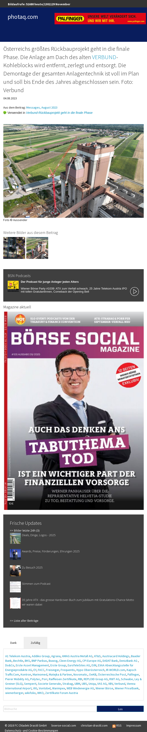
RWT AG (114, 679)
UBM (77, 684)
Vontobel (45, 688)
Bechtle (18, 661)
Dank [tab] (13, 643)
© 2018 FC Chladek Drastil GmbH (26, 725)
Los (120, 709)
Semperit (30, 684)
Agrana (55, 656)
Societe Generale (49, 684)
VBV (110, 684)
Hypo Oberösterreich (90, 670)
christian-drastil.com (94, 725)
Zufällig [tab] (35, 643)
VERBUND (104, 57)
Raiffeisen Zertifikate (62, 679)
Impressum (133, 725)
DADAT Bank (110, 661)
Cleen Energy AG (70, 661)
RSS (117, 725)
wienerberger (14, 693)
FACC (41, 670)
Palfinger (133, 674)
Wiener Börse (104, 688)
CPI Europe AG (91, 661)
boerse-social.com (63, 725)
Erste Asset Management (32, 665)
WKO (40, 693)
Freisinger (52, 670)
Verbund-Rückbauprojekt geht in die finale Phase (59, 112)
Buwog (53, 661)
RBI (80, 679)
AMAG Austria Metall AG (77, 656)
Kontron (26, 674)
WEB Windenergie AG (80, 688)
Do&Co (9, 665)
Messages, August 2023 (41, 107)
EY (35, 670)
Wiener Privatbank (127, 688)
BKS (27, 661)
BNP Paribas (39, 661)
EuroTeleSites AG (79, 665)
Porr (44, 679)
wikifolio (30, 693)
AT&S (97, 656)
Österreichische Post (112, 674)
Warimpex (58, 688)
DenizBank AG (128, 661)
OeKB (92, 674)
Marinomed (40, 674)
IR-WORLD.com (115, 670)
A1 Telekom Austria (17, 656)
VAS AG (102, 684)
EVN (94, 665)
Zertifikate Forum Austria (61, 693)
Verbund (119, 684)
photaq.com (23, 17)
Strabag (67, 684)
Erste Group (58, 665)
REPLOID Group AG (96, 679)
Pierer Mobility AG (17, 679)
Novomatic (80, 674)
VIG (35, 688)
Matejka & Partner (60, 674)
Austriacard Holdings (115, 656)
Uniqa (92, 684)
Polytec (35, 679)
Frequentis (68, 670)
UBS (84, 684)
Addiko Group (41, 656)
